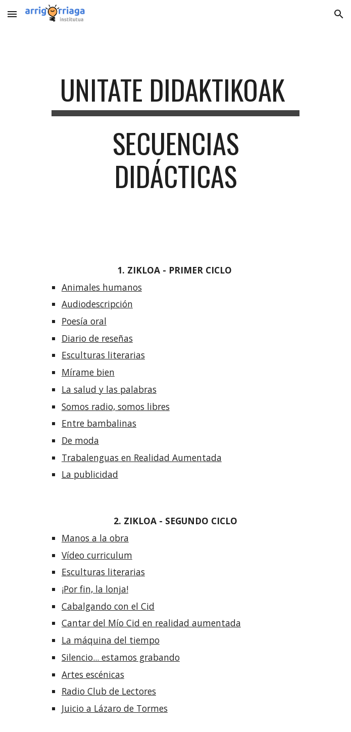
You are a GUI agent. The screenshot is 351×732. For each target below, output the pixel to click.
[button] (12, 14)
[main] (175, 138)
